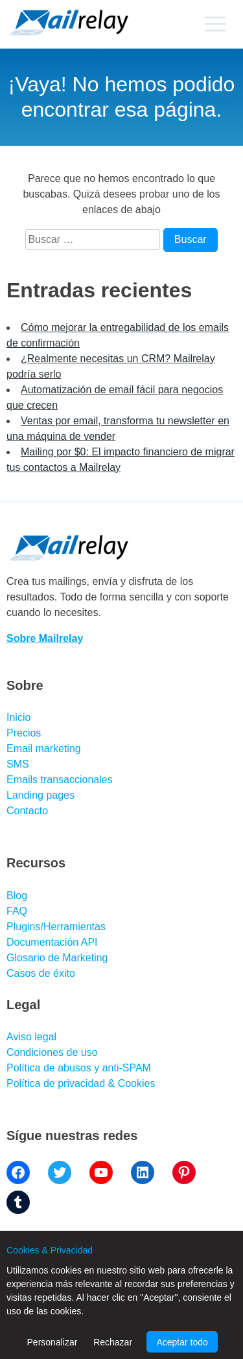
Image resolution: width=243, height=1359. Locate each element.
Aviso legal (31, 1036)
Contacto (27, 810)
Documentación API (52, 942)
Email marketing (43, 748)
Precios (23, 732)
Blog (16, 895)
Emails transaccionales (59, 779)
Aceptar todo (181, 1342)
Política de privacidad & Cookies (80, 1083)
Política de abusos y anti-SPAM (78, 1067)
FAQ (16, 911)
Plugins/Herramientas (56, 926)
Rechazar (112, 1342)
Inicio (18, 717)
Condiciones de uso (52, 1052)
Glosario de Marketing (57, 957)
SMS (17, 764)
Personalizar (52, 1342)
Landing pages (40, 795)
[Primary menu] (215, 24)
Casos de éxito (40, 973)
